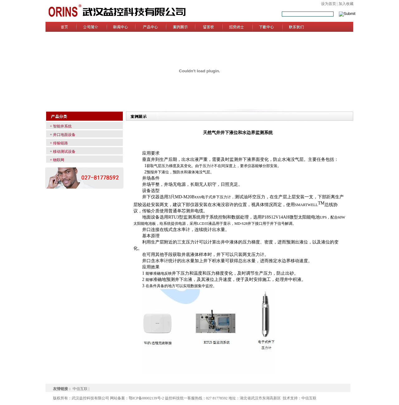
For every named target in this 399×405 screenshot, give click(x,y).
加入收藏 (346, 4)
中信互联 (80, 389)
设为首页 (328, 4)
